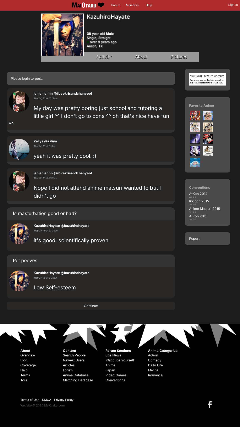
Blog (23, 360)
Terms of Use (29, 399)
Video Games (115, 375)
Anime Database (75, 375)
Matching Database (78, 380)
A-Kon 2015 (198, 216)
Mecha (153, 370)
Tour (23, 380)
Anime (110, 365)
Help (149, 5)
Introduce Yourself (119, 360)
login (26, 78)
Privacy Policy (63, 399)
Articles (69, 365)
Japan (110, 370)
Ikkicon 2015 (199, 201)
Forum (115, 5)
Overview (27, 355)
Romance (155, 375)
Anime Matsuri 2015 (204, 209)
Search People (74, 355)
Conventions (115, 380)
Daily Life (155, 365)
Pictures (179, 56)
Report (194, 238)
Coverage (28, 365)
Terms (25, 375)
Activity (104, 56)
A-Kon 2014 (198, 194)
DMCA (46, 399)
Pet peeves (25, 260)
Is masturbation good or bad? (45, 213)
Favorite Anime (201, 105)
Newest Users (73, 360)
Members (132, 5)
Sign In (233, 4)
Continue (91, 306)
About (141, 56)
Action (153, 355)
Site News (113, 355)
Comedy (154, 360)
